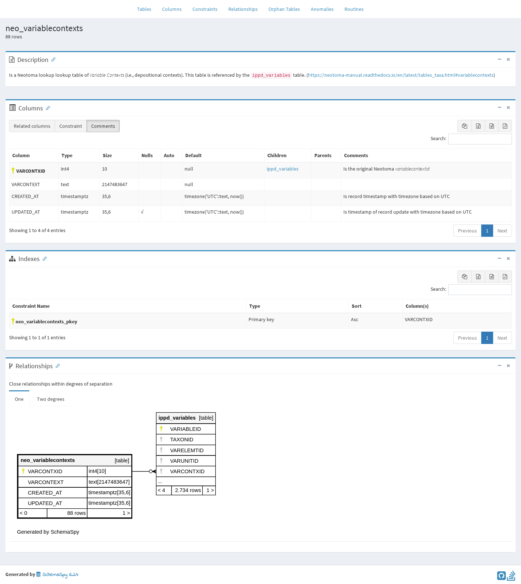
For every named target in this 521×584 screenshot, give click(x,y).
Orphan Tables (284, 9)
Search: (471, 139)
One (19, 399)
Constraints (204, 9)
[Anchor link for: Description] (51, 59)
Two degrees (50, 399)
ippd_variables (282, 168)
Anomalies (322, 9)
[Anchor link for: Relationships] (56, 365)
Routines (354, 9)
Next (502, 230)
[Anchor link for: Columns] (46, 107)
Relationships (243, 9)
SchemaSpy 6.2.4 (57, 575)
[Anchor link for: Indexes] (43, 258)
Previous (467, 230)
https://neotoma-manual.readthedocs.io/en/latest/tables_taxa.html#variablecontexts (401, 75)
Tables (147, 8)
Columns (172, 9)
